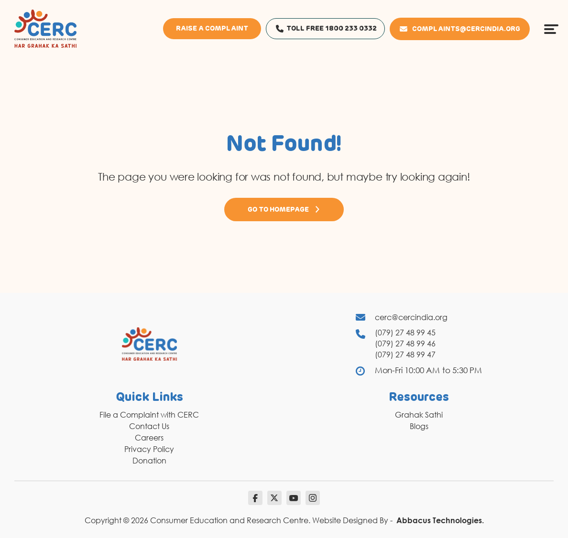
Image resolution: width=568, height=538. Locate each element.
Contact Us (149, 426)
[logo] (45, 28)
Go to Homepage (284, 209)
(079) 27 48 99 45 (405, 332)
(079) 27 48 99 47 (405, 354)
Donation (149, 460)
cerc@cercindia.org (411, 317)
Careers (149, 437)
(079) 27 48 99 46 (405, 343)
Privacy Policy (149, 449)
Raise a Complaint (212, 28)
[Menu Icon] (551, 29)
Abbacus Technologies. (440, 520)
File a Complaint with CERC (149, 415)
